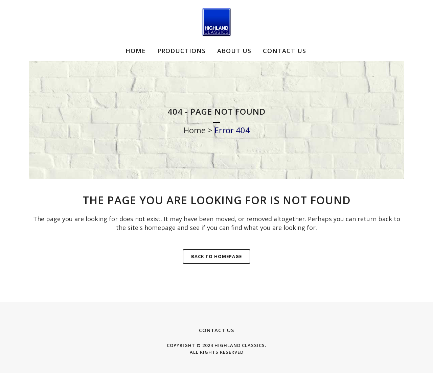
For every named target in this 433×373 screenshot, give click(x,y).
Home (194, 130)
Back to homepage (216, 256)
